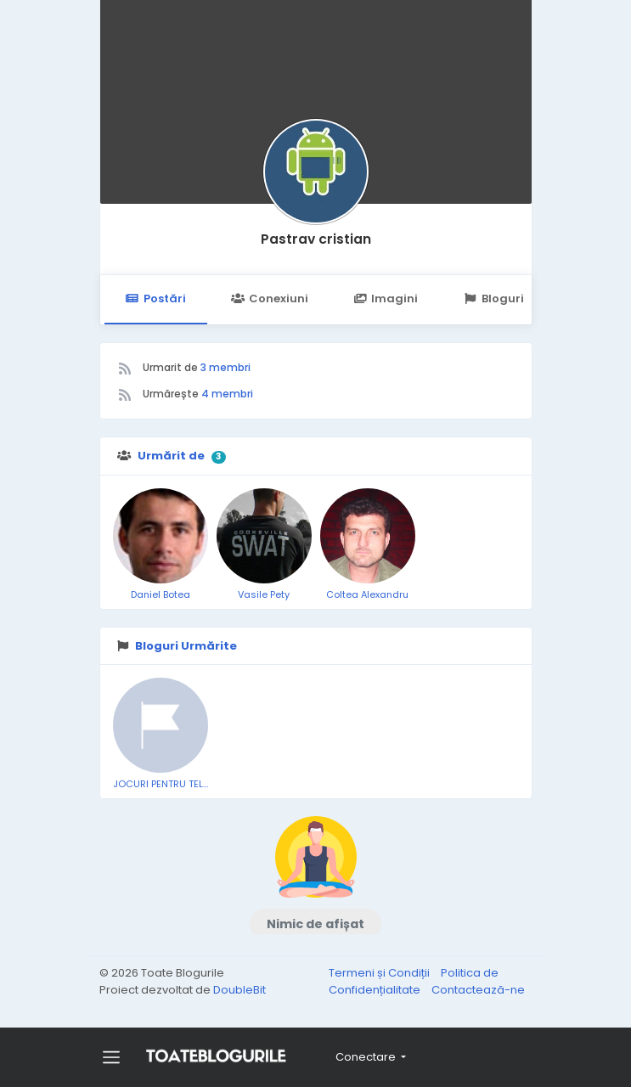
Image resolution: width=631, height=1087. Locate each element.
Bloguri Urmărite (521, 298)
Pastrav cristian (316, 239)
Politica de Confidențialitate (414, 981)
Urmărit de (171, 456)
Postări (156, 298)
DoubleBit (239, 990)
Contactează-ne (478, 990)
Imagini (385, 298)
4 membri (227, 393)
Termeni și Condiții (380, 973)
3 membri (225, 367)
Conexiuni (269, 298)
